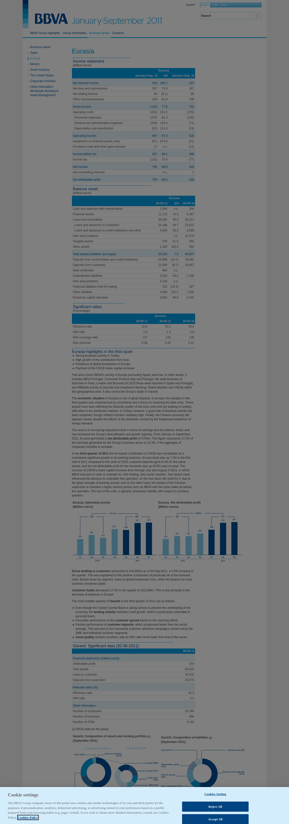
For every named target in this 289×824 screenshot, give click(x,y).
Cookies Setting (215, 803)
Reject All (215, 815)
